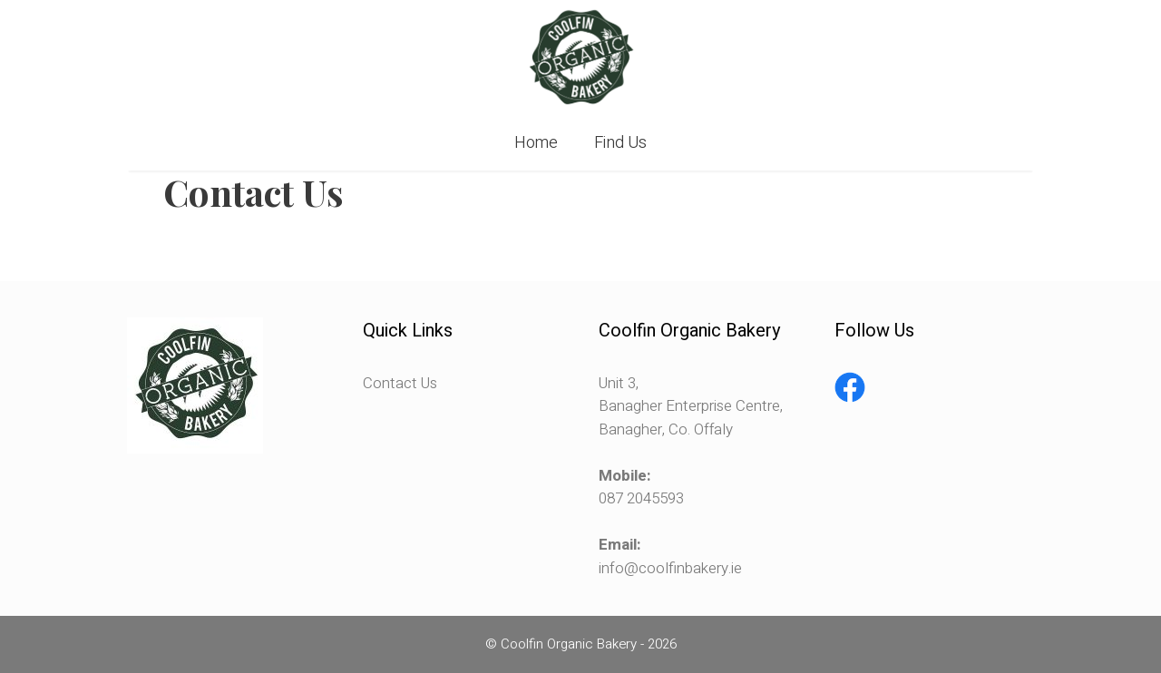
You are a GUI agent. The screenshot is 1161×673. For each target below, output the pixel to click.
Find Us (620, 143)
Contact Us (400, 383)
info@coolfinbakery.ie (670, 568)
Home (536, 143)
